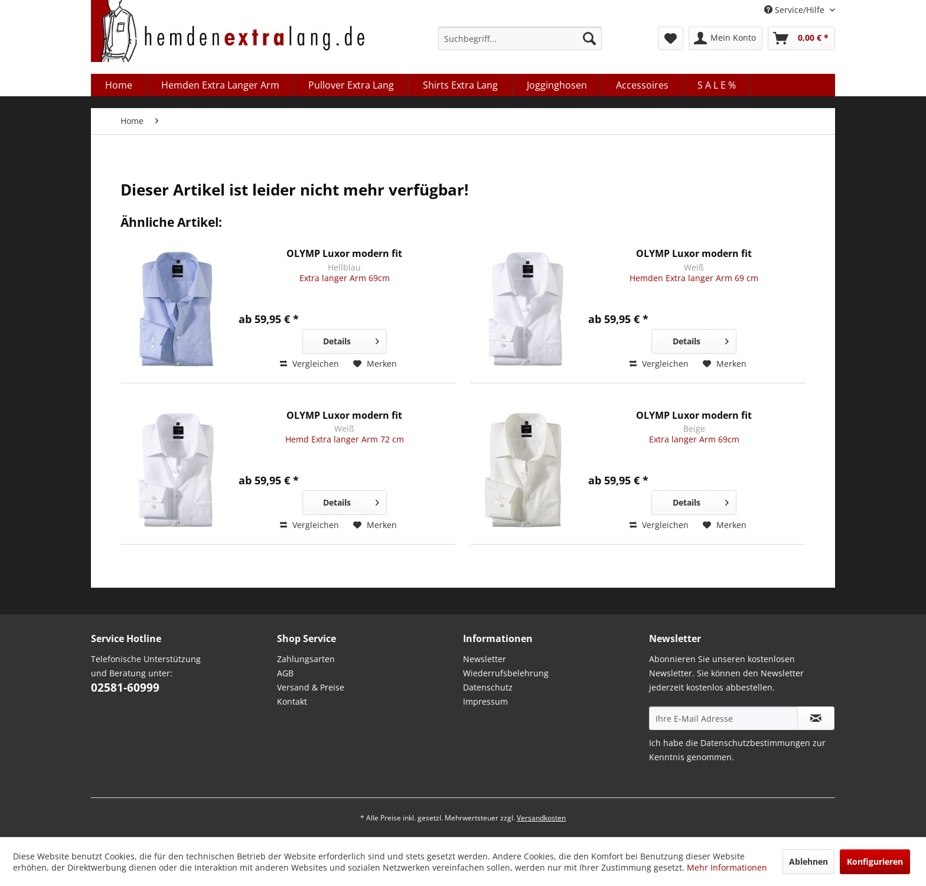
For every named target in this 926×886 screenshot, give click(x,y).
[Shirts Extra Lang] (461, 85)
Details (351, 339)
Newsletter (484, 658)
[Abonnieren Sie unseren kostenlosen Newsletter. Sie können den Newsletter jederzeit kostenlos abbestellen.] (815, 718)
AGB (285, 673)
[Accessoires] (642, 85)
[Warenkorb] (801, 38)
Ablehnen (808, 861)
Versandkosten (541, 818)
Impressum (485, 701)
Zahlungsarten (306, 658)
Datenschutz (488, 687)
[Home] (119, 85)
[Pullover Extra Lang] (351, 85)
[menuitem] (520, 38)
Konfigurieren (875, 861)
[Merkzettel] (670, 38)
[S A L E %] (717, 85)
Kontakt (292, 701)
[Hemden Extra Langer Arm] (220, 85)
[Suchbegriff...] (520, 38)
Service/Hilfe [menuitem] (795, 9)
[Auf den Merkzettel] (375, 364)
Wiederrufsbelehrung (506, 673)
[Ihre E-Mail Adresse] (723, 718)
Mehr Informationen (727, 867)
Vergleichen (309, 363)
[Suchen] (589, 38)
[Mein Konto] (725, 38)
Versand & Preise (310, 687)
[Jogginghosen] (557, 85)
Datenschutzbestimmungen (755, 742)
